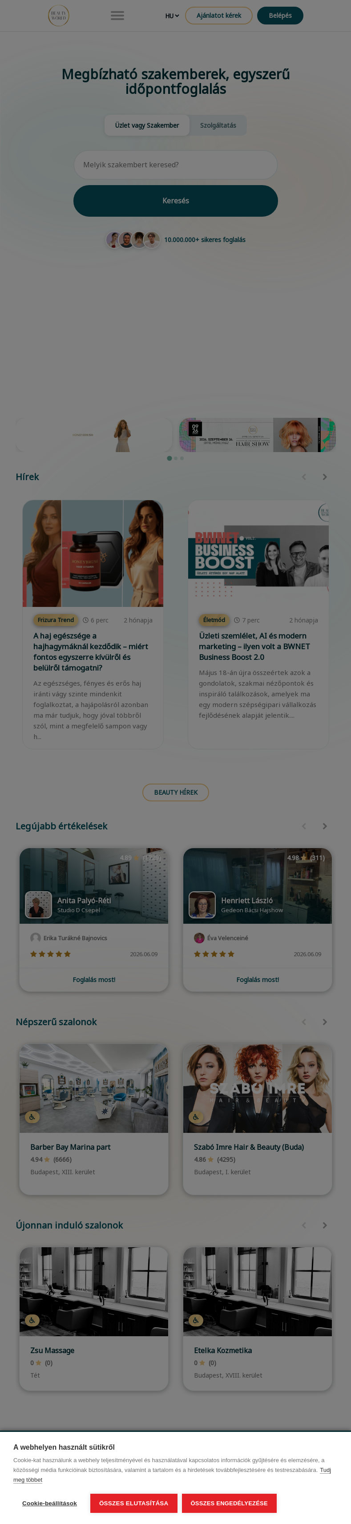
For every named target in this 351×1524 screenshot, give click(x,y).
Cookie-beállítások (49, 1503)
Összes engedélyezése (229, 1503)
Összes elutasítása (134, 1503)
